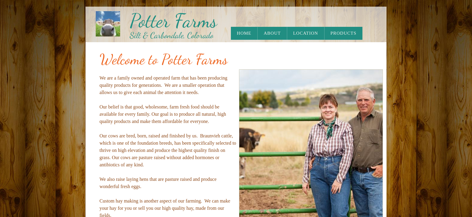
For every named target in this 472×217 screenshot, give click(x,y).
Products (343, 33)
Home (244, 33)
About (272, 33)
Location (305, 33)
